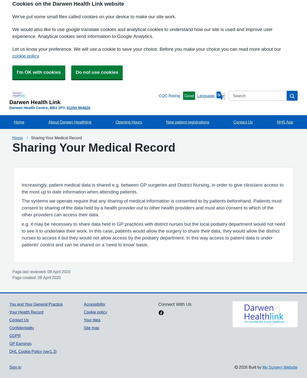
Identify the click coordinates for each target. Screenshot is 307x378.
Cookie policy (95, 312)
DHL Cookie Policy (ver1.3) (33, 351)
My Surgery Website (280, 367)
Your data (92, 320)
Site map (91, 328)
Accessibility (94, 304)
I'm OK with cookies (39, 72)
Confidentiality (21, 328)
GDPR (15, 336)
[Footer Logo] (265, 314)
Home (19, 122)
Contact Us (243, 122)
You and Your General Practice (36, 304)
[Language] (211, 96)
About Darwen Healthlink (69, 122)
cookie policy (25, 56)
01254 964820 (78, 108)
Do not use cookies (97, 72)
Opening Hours (129, 122)
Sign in (15, 367)
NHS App (285, 122)
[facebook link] (161, 313)
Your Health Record (26, 312)
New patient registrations (187, 122)
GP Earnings (20, 344)
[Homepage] (83, 98)
